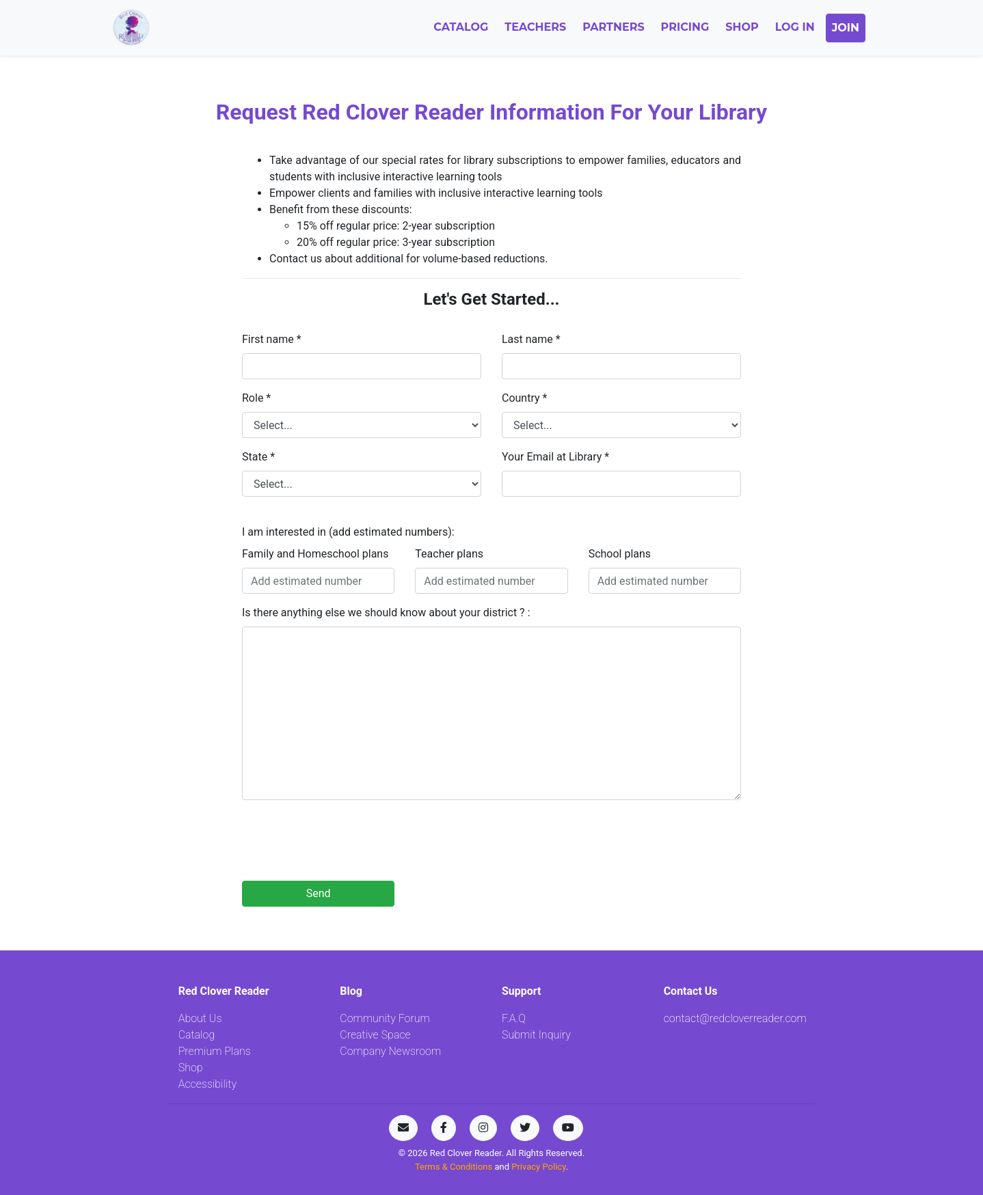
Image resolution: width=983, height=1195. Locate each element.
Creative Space (375, 1034)
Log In (795, 26)
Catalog (460, 26)
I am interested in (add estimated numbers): (348, 531)
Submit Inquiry (536, 1034)
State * (258, 456)
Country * (524, 398)
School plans (620, 553)
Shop (741, 26)
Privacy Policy (538, 1167)
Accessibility (207, 1083)
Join (845, 27)
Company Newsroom (390, 1051)
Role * (256, 398)
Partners (613, 26)
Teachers (535, 26)
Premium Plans (214, 1051)
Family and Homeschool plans (315, 553)
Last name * (531, 339)
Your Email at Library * (555, 456)
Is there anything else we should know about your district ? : (386, 612)
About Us (200, 1018)
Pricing (685, 26)
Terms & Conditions (455, 1167)
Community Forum (385, 1018)
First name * (271, 339)
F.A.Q (514, 1018)
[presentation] (346, 843)
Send (318, 893)
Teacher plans (449, 553)
